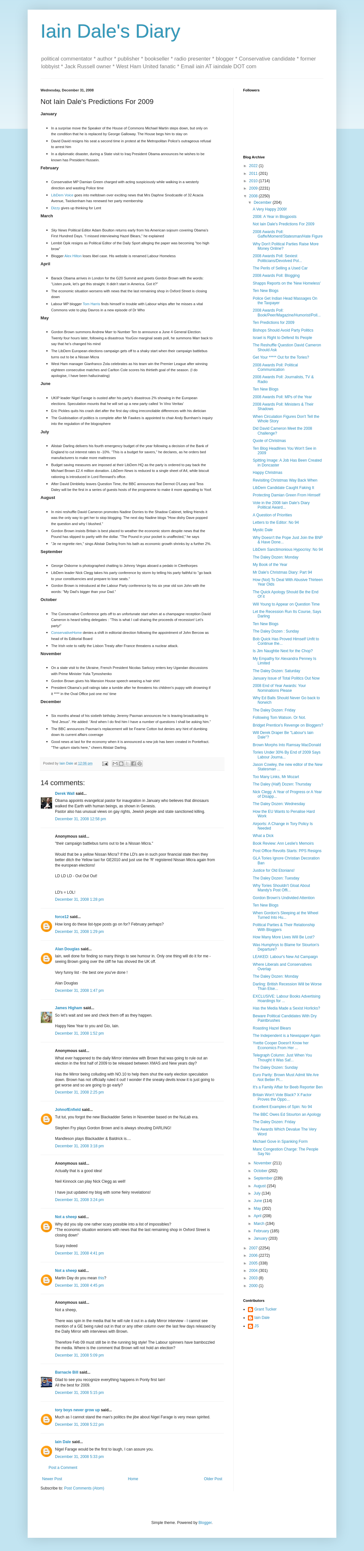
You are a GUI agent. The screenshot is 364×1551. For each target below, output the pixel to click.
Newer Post (52, 1479)
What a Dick (263, 835)
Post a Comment (63, 1467)
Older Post (213, 1479)
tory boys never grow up (77, 1410)
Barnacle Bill (66, 1372)
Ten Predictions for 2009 (273, 322)
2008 (254, 196)
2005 (254, 1263)
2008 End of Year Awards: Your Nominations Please (279, 687)
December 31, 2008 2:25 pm (79, 1092)
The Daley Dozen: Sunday (275, 1067)
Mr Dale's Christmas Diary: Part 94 (282, 572)
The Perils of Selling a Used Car (280, 268)
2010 (254, 181)
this (101, 1278)
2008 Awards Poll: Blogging (276, 275)
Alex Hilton (73, 256)
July (258, 1193)
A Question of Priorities (272, 515)
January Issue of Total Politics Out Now (286, 678)
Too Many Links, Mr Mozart (276, 777)
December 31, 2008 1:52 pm (79, 1033)
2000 (254, 1285)
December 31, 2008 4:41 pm (79, 1253)
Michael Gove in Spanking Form (280, 1141)
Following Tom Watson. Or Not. (279, 717)
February (262, 1231)
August (260, 1186)
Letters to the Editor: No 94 (276, 522)
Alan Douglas (67, 949)
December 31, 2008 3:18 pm (79, 1146)
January (261, 1238)
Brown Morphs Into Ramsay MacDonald (287, 745)
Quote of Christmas (269, 440)
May (258, 1208)
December (263, 202)
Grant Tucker (265, 1309)
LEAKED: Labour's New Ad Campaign (285, 956)
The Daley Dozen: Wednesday (279, 804)
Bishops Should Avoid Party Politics (283, 330)
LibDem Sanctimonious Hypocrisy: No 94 (288, 549)
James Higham (68, 1008)
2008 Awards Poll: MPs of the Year (282, 397)
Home (133, 1479)
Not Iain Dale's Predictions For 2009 (283, 224)
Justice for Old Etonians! (274, 870)
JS (256, 1326)
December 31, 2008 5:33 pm (79, 1456)
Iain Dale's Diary (110, 31)
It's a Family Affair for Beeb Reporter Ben (288, 1087)
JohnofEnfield (68, 1109)
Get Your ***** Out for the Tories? (281, 357)
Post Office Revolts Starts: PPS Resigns (287, 851)
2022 (254, 166)
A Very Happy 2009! (270, 209)
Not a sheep (66, 1217)
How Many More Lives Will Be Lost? (283, 937)
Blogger (205, 1522)
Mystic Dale (263, 530)
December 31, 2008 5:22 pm (79, 1424)
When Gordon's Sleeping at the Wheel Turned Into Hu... (285, 915)
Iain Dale (63, 1442)
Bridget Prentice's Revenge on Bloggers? (288, 725)
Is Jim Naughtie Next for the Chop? (283, 651)
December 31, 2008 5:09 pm (79, 1355)
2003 (254, 1278)
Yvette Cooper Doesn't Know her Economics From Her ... (281, 1045)
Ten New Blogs (265, 290)
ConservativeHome (66, 632)
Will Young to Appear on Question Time (286, 604)
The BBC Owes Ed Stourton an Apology (287, 1114)
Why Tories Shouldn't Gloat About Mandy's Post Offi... (281, 887)
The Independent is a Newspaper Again (286, 1035)
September (264, 1178)
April (258, 1216)
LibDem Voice (62, 195)
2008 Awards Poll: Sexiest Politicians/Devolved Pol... (277, 258)
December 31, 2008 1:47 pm (79, 990)
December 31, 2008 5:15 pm (79, 1392)
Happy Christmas (267, 472)
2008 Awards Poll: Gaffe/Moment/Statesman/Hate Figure (288, 234)
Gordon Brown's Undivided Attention (283, 898)
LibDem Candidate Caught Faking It (283, 487)
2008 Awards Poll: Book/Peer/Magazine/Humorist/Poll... (287, 312)
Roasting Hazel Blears (272, 1028)
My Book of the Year (270, 564)
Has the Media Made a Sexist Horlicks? (286, 1008)
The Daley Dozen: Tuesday (276, 878)
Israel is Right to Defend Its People (282, 337)
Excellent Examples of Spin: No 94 (282, 1106)
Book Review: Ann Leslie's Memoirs (283, 843)
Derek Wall (65, 793)
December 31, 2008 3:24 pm (79, 1200)
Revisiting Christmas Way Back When (285, 480)
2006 (254, 1255)
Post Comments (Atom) (84, 1488)
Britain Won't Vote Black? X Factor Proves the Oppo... (282, 1097)
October (261, 1171)
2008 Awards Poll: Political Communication (275, 367)
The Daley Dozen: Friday (274, 710)
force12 (62, 917)
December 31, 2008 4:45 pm (79, 1285)
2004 (254, 1270)
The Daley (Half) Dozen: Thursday (282, 784)
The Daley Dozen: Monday (275, 557)
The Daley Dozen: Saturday (276, 671)
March (260, 1223)
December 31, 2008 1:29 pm (79, 931)
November (263, 1163)
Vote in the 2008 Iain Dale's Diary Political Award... (281, 505)
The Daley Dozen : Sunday (276, 631)
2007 (254, 1248)
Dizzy (55, 208)
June (258, 1200)
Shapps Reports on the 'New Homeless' (287, 283)
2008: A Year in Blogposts (274, 216)
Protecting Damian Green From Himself (286, 495)
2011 (254, 173)
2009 (254, 188)
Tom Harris (91, 304)
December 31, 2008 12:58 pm (80, 819)
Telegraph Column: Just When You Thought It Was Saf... (282, 1057)
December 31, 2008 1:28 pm (79, 899)
